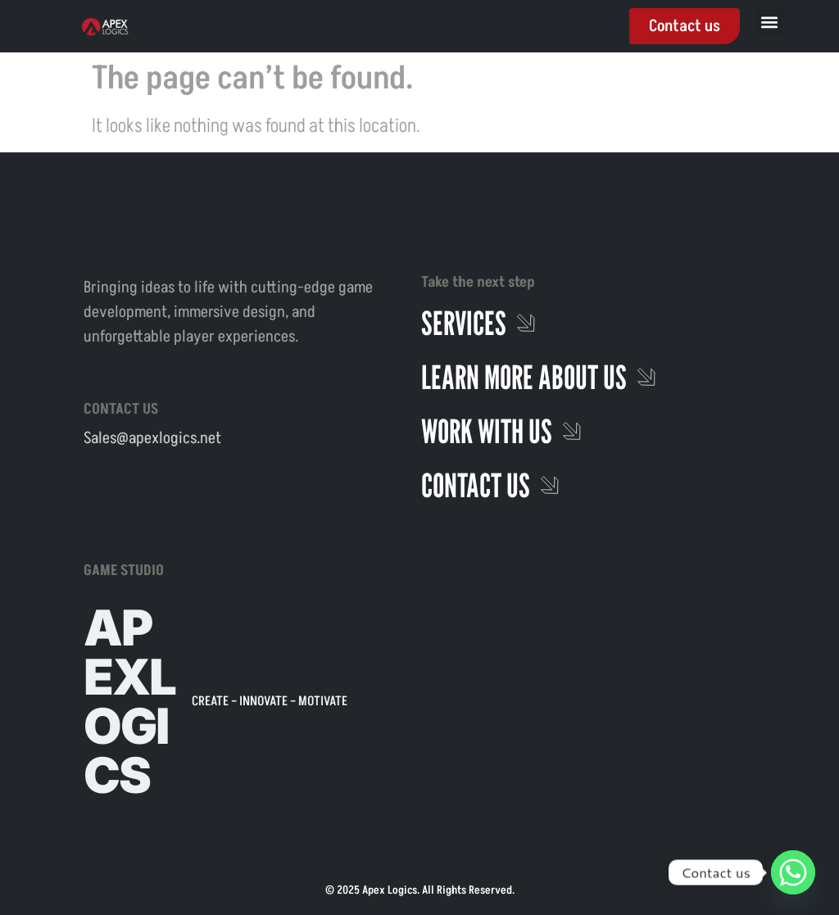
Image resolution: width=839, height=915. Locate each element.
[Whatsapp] (793, 872)
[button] (769, 21)
